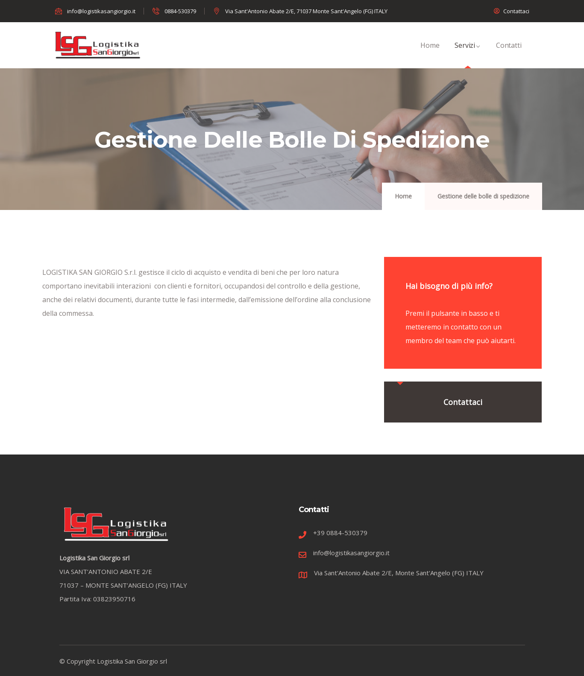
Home (429, 54)
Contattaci (462, 402)
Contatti (508, 54)
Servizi (468, 54)
